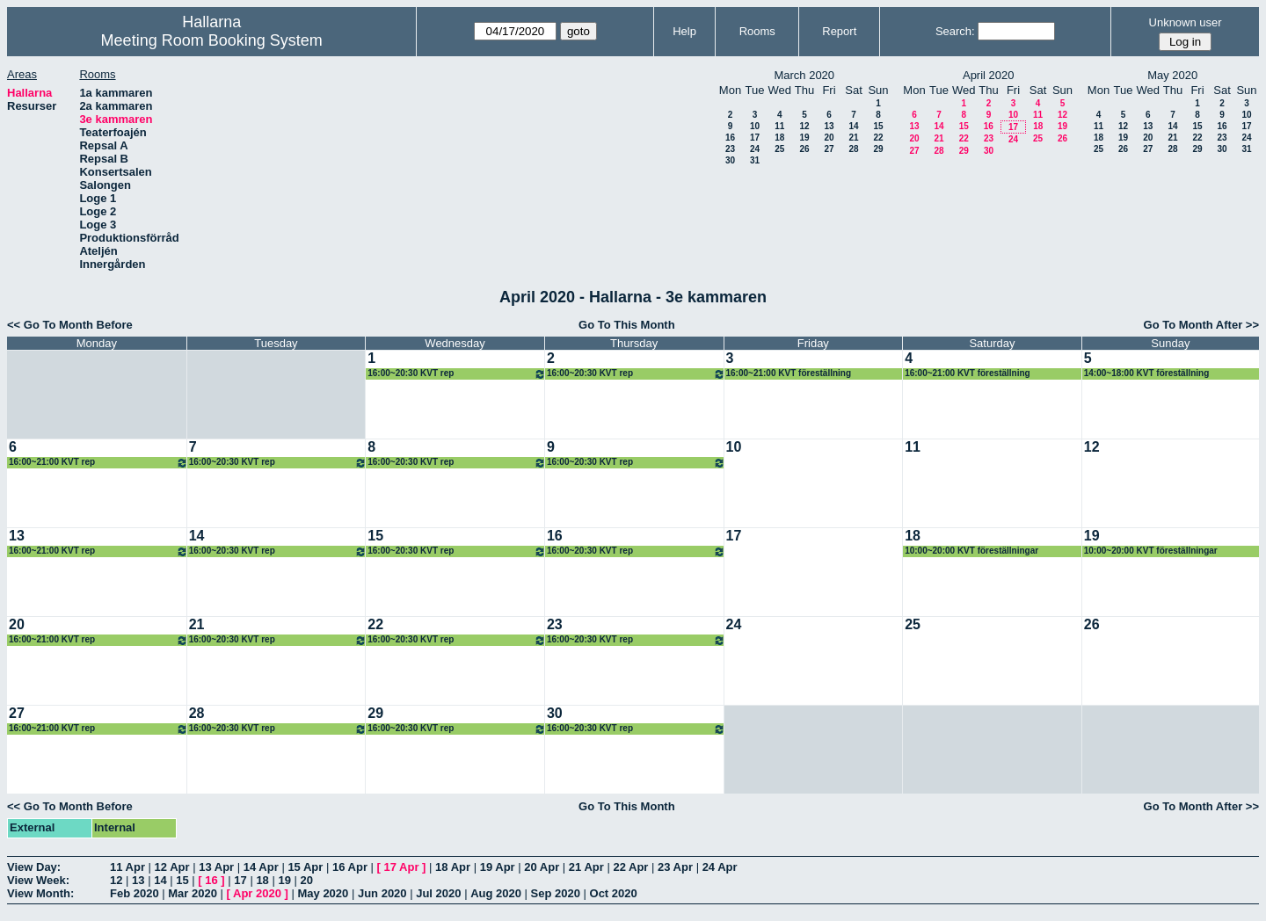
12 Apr (172, 867)
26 (804, 149)
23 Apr (675, 867)
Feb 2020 (134, 893)
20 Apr (541, 867)
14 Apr (261, 867)
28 (853, 149)
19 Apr (497, 867)
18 (779, 137)
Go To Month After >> (1201, 324)
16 (730, 137)
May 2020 (322, 893)
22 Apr (630, 867)
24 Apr (720, 867)
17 (755, 137)
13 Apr (216, 867)
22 (878, 137)
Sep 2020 (555, 893)
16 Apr (349, 867)
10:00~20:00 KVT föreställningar (971, 550)
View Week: (38, 880)
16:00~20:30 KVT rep (456, 374)
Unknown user (1185, 22)
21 (853, 137)
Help (684, 31)
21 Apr (586, 867)
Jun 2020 (382, 893)
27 (828, 149)
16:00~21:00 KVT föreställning (789, 373)
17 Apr (401, 867)
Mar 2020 (192, 893)
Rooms (757, 31)
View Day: (34, 867)
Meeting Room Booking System (212, 40)
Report (839, 31)
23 (730, 149)
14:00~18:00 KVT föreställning (1147, 373)
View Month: (40, 893)
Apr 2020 (257, 893)
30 (730, 160)
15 (878, 126)
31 (755, 160)
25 (779, 149)
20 (828, 137)
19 (804, 137)
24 (755, 149)
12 (804, 126)
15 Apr (305, 867)
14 (853, 126)
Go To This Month (626, 324)
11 (779, 126)
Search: (955, 31)
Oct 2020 (613, 893)
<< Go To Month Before (70, 324)
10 (755, 126)
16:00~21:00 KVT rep (98, 462)
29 (878, 149)
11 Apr (127, 867)
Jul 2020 (438, 893)
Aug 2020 (495, 893)
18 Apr (452, 867)
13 (828, 126)
